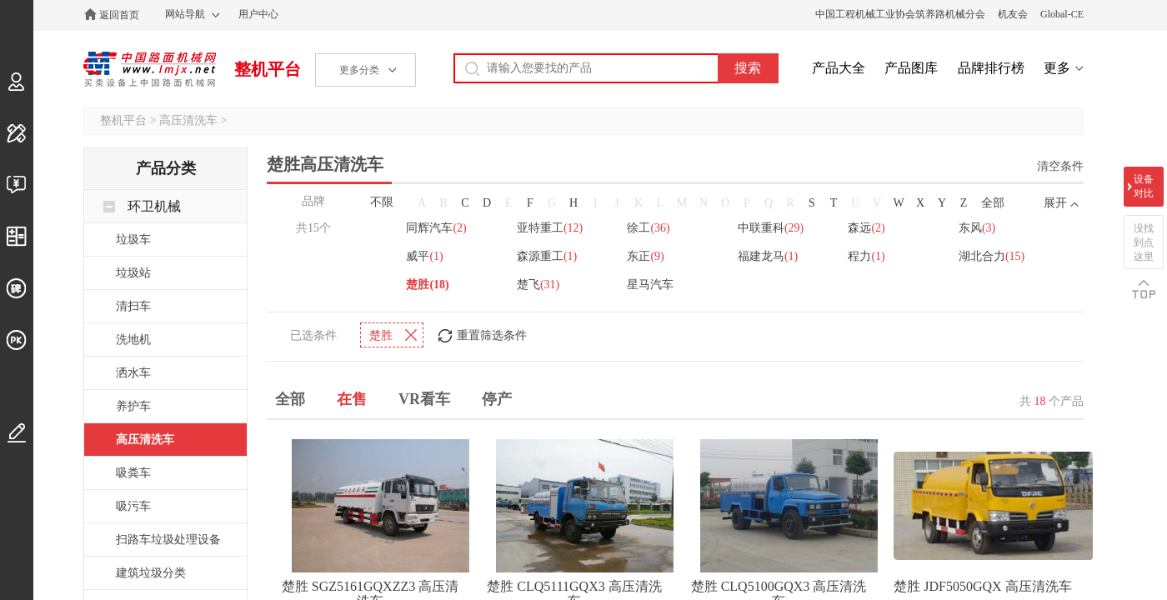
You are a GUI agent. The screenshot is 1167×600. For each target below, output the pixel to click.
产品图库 (911, 68)
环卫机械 (154, 206)
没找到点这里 (1144, 242)
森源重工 (547, 254)
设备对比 (1144, 186)
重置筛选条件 (492, 334)
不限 (381, 202)
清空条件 (1060, 166)
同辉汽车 (436, 226)
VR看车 (424, 397)
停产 (497, 397)
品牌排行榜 (991, 68)
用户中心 (258, 14)
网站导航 (185, 14)
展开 (1055, 203)
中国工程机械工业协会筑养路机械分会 (900, 14)
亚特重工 (550, 226)
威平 (424, 254)
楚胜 (427, 283)
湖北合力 (993, 254)
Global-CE (1062, 14)
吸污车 (133, 506)
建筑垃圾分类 (151, 573)
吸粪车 (133, 473)
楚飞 (538, 283)
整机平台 (267, 69)
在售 (352, 397)
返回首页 (119, 15)
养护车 (133, 406)
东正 (646, 254)
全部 (992, 203)
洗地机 (133, 339)
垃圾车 (133, 239)
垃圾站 (133, 273)
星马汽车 (651, 283)
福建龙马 (769, 254)
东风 (978, 226)
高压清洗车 (188, 120)
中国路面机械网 (149, 69)
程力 (867, 254)
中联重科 (771, 226)
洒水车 (133, 373)
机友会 (1013, 14)
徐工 (649, 226)
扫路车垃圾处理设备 (168, 539)
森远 (867, 226)
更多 (1057, 68)
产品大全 (838, 68)
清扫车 (133, 306)
